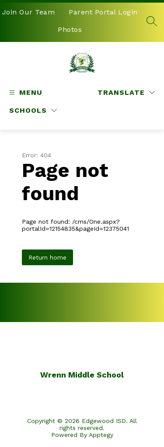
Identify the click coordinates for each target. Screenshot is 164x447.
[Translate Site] (126, 92)
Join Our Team (28, 12)
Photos (70, 29)
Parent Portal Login (103, 12)
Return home (47, 257)
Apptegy (101, 434)
